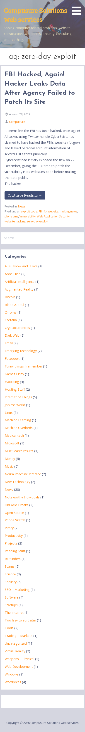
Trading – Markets (18, 635)
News (21, 206)
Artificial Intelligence (19, 281)
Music (9, 466)
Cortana (11, 320)
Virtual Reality (15, 651)
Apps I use (12, 274)
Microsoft (12, 443)
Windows (11, 674)
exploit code (29, 211)
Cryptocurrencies (17, 327)
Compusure (17, 122)
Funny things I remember (23, 366)
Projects (11, 543)
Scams (10, 566)
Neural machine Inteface (23, 474)
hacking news (68, 211)
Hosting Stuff (15, 389)
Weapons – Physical (19, 659)
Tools (9, 628)
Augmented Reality (19, 289)
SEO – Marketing (17, 589)
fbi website (51, 211)
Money (10, 458)
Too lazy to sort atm (20, 620)
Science (10, 574)
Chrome (11, 312)
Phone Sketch (15, 520)
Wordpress (13, 682)
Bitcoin (10, 297)
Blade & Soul (14, 305)
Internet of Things (18, 397)
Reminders (13, 559)
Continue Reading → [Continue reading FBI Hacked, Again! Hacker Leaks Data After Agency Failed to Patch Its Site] (25, 195)
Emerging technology (21, 351)
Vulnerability (27, 216)
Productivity (14, 535)
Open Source (14, 512)
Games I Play (14, 374)
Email (9, 343)
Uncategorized (16, 643)
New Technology (17, 482)
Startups (11, 605)
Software (11, 597)
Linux (9, 412)
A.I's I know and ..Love (21, 266)
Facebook (12, 358)
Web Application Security (53, 216)
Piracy (9, 528)
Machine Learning (18, 420)
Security (11, 582)
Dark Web (12, 335)
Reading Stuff (15, 551)
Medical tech (14, 435)
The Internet (14, 612)
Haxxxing (12, 382)
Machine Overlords (19, 428)
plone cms (11, 216)
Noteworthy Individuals (22, 497)
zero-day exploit (37, 221)
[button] (77, 8)
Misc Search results (19, 451)
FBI (41, 211)
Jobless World (15, 405)
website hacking (15, 221)
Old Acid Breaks (16, 505)
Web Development (19, 666)
